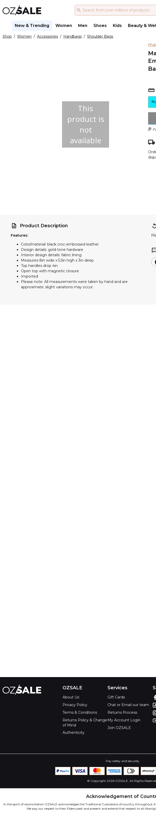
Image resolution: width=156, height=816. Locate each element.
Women (24, 36)
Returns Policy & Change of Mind (85, 722)
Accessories (47, 36)
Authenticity (74, 732)
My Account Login (123, 720)
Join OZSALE (119, 727)
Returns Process (122, 712)
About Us (71, 697)
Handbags (72, 36)
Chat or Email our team (128, 705)
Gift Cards (116, 697)
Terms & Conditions (80, 712)
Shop (7, 36)
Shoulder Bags (100, 36)
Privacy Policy (75, 705)
